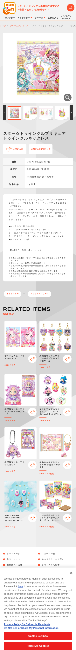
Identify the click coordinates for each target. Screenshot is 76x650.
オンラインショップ (52, 571)
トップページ (13, 554)
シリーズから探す (51, 565)
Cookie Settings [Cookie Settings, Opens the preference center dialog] (38, 640)
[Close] (71, 577)
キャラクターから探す (53, 559)
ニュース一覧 (48, 554)
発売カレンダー (15, 559)
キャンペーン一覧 (16, 571)
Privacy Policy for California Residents (27, 628)
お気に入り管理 (15, 565)
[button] (4, 112)
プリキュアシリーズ (39, 294)
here (20, 590)
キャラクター (13, 294)
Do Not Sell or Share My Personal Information (31, 632)
